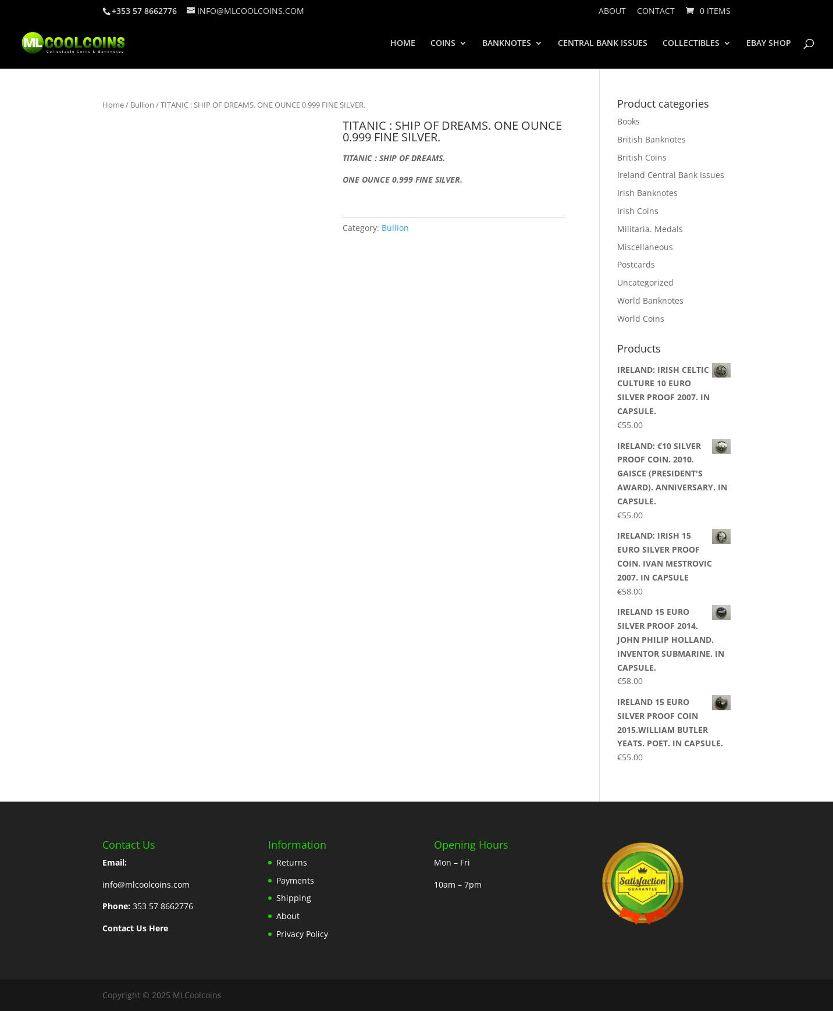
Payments (295, 880)
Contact (656, 11)
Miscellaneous (645, 246)
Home (113, 104)
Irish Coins (637, 210)
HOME (402, 43)
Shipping (293, 897)
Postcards (636, 264)
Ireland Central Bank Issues (670, 174)
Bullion (142, 104)
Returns (291, 862)
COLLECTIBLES (691, 43)
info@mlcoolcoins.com (146, 884)
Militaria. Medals (650, 228)
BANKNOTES (506, 43)
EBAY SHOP (768, 43)
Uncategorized (645, 282)
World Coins (640, 318)
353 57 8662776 (163, 906)
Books (628, 121)
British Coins (642, 157)
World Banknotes (650, 300)
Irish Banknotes (647, 192)
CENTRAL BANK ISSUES (602, 43)
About (612, 11)
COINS (442, 43)
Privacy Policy (302, 933)
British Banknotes (651, 139)
